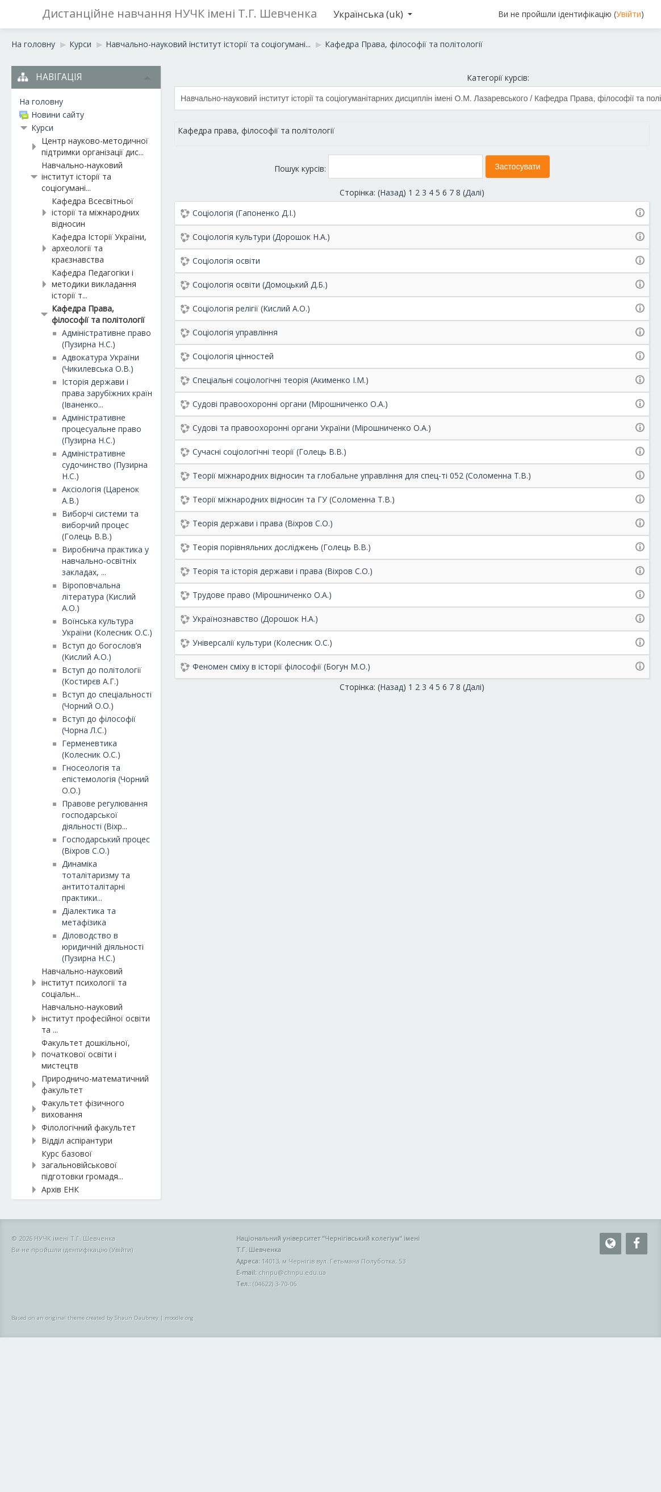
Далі (473, 192)
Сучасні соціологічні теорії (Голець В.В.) (269, 451)
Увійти (628, 14)
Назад (391, 192)
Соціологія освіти (226, 260)
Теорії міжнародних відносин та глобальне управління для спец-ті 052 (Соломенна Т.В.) (362, 475)
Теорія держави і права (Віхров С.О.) (263, 523)
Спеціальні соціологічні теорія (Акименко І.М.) (281, 380)
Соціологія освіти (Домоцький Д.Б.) (260, 284)
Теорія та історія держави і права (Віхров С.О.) (283, 571)
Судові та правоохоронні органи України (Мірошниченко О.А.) (312, 427)
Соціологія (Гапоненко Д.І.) (244, 212)
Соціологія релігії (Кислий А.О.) (251, 308)
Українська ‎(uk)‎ (372, 13)
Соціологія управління (235, 332)
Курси (42, 127)
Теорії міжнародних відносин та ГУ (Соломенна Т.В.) (294, 499)
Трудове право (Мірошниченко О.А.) (262, 594)
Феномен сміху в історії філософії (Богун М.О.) (281, 666)
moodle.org (179, 1317)
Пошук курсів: (301, 168)
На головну (41, 101)
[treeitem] (86, 101)
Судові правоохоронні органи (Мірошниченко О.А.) (290, 403)
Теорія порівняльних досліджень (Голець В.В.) (282, 547)
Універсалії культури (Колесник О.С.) (262, 642)
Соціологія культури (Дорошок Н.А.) (261, 236)
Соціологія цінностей (233, 356)
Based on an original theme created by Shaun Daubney (84, 1317)
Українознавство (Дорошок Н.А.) (255, 618)
